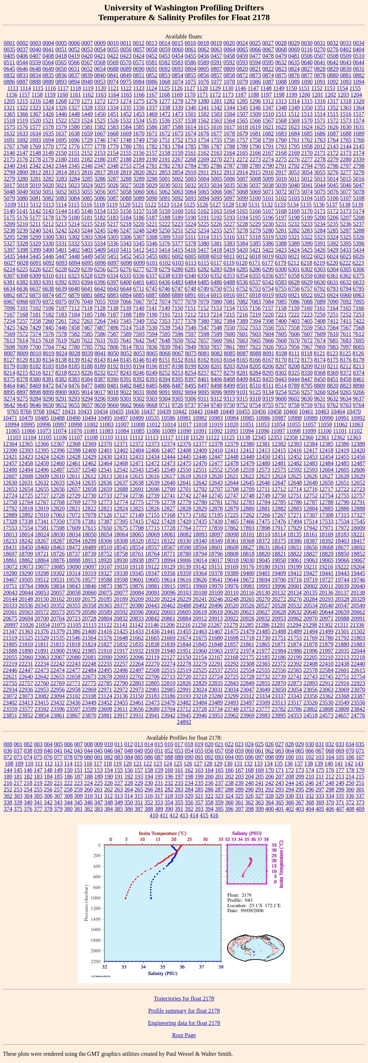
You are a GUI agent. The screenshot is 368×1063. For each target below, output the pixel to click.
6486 (216, 282)
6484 (190, 282)
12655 (41, 489)
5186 (138, 217)
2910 (190, 172)
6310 (48, 276)
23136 (121, 696)
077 (58, 757)
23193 (184, 696)
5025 (100, 185)
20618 (200, 612)
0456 (203, 56)
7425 (9, 327)
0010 (113, 43)
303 (18, 796)
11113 (151, 437)
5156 (126, 211)
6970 (35, 302)
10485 (41, 418)
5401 (61, 250)
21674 (184, 638)
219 (38, 783)
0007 (87, 43)
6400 (126, 282)
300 (350, 789)
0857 (216, 75)
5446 (48, 256)
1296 (255, 101)
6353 (229, 276)
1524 (87, 120)
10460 (290, 411)
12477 (215, 463)
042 (68, 751)
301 (360, 789)
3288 (126, 179)
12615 (136, 476)
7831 (138, 347)
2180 (61, 159)
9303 (151, 399)
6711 (138, 289)
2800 (22, 172)
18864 (41, 560)
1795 (294, 146)
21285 (246, 625)
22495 (105, 670)
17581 (41, 528)
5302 (74, 237)
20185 (105, 599)
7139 (125, 308)
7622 (87, 340)
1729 (87, 140)
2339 (358, 159)
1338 (164, 108)
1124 (151, 88)
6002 (177, 256)
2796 (333, 166)
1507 (242, 114)
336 (350, 796)
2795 (320, 166)
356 (189, 802)
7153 (216, 308)
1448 (74, 114)
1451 (113, 114)
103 (320, 757)
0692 (164, 69)
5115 (73, 205)
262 (108, 789)
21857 (231, 644)
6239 (87, 269)
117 (98, 764)
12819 (41, 508)
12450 (263, 457)
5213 (61, 224)
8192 (113, 366)
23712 (184, 709)
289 (239, 789)
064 (289, 751)
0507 (320, 56)
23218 (200, 696)
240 (249, 783)
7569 (9, 334)
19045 (263, 560)
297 (320, 789)
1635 (48, 133)
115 (78, 764)
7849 (190, 347)
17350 (57, 521)
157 (138, 770)
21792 (342, 638)
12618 (184, 476)
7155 (242, 308)
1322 (22, 108)
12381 (263, 444)
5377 (177, 243)
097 (259, 757)
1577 (35, 127)
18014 (26, 534)
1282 (229, 101)
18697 (10, 554)
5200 (320, 217)
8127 (9, 360)
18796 (215, 554)
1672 (164, 133)
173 (299, 770)
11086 (153, 431)
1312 (268, 101)
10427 (53, 411)
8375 (9, 379)
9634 (345, 399)
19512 (41, 580)
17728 (168, 528)
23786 (295, 709)
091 (199, 757)
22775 (89, 683)
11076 (75, 431)
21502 (358, 631)
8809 (320, 386)
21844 (184, 644)
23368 (342, 696)
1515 (333, 114)
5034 (216, 185)
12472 (152, 463)
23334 (263, 696)
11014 (169, 424)
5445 (35, 256)
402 (289, 809)
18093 (200, 534)
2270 (216, 159)
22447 (26, 670)
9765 (13, 411)
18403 (342, 541)
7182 (48, 314)
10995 (27, 424)
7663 (242, 340)
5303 (87, 237)
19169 (231, 567)
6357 (281, 276)
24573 (326, 715)
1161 (75, 95)
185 (58, 776)
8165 (242, 360)
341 (38, 802)
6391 (48, 282)
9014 (87, 392)
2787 (229, 166)
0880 (333, 75)
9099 (229, 392)
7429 (35, 327)
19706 (279, 580)
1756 (229, 140)
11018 (200, 424)
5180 (74, 217)
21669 (168, 638)
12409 (200, 450)
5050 (35, 192)
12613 (105, 476)
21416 (105, 631)
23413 (26, 702)
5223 (177, 224)
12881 (263, 508)
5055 (87, 192)
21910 (105, 651)
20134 (294, 593)
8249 (151, 373)
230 (148, 783)
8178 (358, 360)
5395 (345, 243)
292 (269, 789)
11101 (340, 431)
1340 (190, 108)
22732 (263, 677)
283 (179, 789)
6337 (151, 276)
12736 (136, 496)
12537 (73, 470)
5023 (74, 185)
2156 (138, 153)
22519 (184, 670)
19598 (121, 580)
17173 (184, 515)
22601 (342, 670)
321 (199, 796)
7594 (151, 334)
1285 (242, 101)
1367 (35, 114)
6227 (48, 269)
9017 (100, 392)
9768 (39, 411)
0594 (255, 62)
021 (219, 744)
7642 (138, 340)
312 (108, 796)
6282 (203, 269)
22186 (279, 657)
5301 (61, 237)
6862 (9, 295)
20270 (263, 599)
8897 (22, 392)
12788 (326, 502)
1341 (203, 108)
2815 (74, 172)
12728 (57, 496)
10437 (148, 411)
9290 (48, 399)
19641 (215, 580)
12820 (57, 508)
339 (18, 802)
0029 (294, 43)
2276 (294, 159)
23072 (10, 696)
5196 (268, 217)
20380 (136, 605)
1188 (253, 95)
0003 (35, 43)
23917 (121, 715)
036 (8, 751)
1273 (113, 101)
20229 (184, 599)
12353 (274, 437)
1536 (164, 120)
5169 (294, 211)
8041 (100, 353)
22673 (89, 677)
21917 (121, 651)
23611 (121, 709)
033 (340, 744)
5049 (22, 192)
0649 (48, 69)
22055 (10, 657)
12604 (326, 470)
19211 (310, 567)
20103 (184, 593)
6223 (358, 263)
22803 (136, 683)
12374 (168, 444)
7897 (242, 347)
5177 (35, 217)
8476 (74, 386)
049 (138, 751)
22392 (295, 664)
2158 (164, 153)
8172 (294, 360)
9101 (242, 392)
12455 (342, 457)
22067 (57, 657)
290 (249, 789)
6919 (268, 295)
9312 (216, 399)
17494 (295, 521)
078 (68, 757)
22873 (295, 683)
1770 (48, 146)
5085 (87, 198)
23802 (310, 709)
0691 (151, 69)
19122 (152, 567)
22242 (57, 664)
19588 (105, 580)
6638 (48, 289)
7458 (74, 327)
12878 (215, 508)
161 (179, 770)
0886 (9, 82)
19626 (200, 580)
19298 (41, 573)
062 (269, 751)
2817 (100, 172)
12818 (26, 508)
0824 (294, 69)
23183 (152, 696)
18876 (57, 560)
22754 (358, 677)
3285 (87, 179)
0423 (126, 56)
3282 (48, 179)
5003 (190, 179)
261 (98, 789)
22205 (310, 657)
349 (118, 802)
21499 (326, 631)
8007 (9, 353)
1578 (48, 127)
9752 (242, 405)
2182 (87, 159)
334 (330, 796)
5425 (307, 250)
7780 (74, 347)
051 (159, 751)
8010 (35, 353)
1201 (317, 95)
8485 (151, 386)
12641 (184, 483)
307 (58, 796)
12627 (326, 476)
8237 (113, 373)
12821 (73, 508)
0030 (307, 43)
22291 (215, 664)
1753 (190, 140)
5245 (100, 230)
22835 (215, 683)
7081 (229, 302)
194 (148, 776)
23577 (26, 709)
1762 (307, 140)
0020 (229, 43)
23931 (136, 715)
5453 (138, 256)
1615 (203, 127)
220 (48, 783)
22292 (231, 664)
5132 (267, 205)
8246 (138, 373)
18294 (73, 541)
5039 (281, 185)
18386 (295, 541)
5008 (255, 179)
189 (98, 776)
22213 (342, 657)
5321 (294, 237)
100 (289, 757)
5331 (61, 243)
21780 (326, 638)
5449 (87, 256)
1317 (333, 101)
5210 (22, 224)
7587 (113, 334)
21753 (295, 638)
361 (239, 802)
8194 (138, 366)
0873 (255, 75)
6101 (152, 263)
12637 (121, 483)
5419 (229, 250)
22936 (26, 690)
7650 (177, 340)
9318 (255, 399)
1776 (74, 146)
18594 (200, 547)
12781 (215, 502)
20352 (57, 605)
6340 (190, 276)
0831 (358, 69)
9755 (268, 405)
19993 (263, 586)
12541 (105, 470)
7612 (358, 334)
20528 (279, 605)
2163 (216, 153)
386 (128, 809)
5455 (151, 256)
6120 (242, 263)
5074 (307, 192)
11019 (216, 424)
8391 (126, 379)
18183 (342, 534)
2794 (307, 166)
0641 (320, 62)
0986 (151, 82)
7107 (61, 308)
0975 (126, 82)
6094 (74, 263)
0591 (216, 62)
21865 (263, 644)
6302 (307, 269)
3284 (74, 179)
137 (298, 764)
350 (128, 802)
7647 (151, 340)
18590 (184, 547)
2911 (203, 172)
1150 (291, 88)
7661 (229, 340)
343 (58, 802)
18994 (168, 560)
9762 (333, 405)
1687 (333, 133)
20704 (57, 618)
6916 (229, 295)
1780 (126, 146)
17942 (310, 528)
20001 (295, 586)
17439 (215, 521)
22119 (152, 657)
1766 (358, 140)
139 (318, 764)
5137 (331, 205)
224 (88, 783)
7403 (294, 321)
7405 (307, 321)
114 (68, 764)
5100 (255, 198)
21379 (57, 631)
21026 (26, 625)
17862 (231, 528)
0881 (345, 75)
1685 (307, 133)
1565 (242, 120)
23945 (184, 715)
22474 (57, 670)
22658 (73, 677)
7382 (216, 321)
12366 (41, 444)
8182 (35, 366)
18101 (247, 534)
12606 (358, 470)
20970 (310, 618)
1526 (113, 120)
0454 (177, 56)
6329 (100, 276)
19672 (247, 580)
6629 (307, 282)
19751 (10, 586)
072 (8, 757)
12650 (326, 483)
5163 (216, 211)
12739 (152, 496)
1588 (177, 127)
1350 (307, 108)
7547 (203, 327)
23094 (57, 696)
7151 (190, 308)
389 (159, 809)
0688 (113, 69)
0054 (100, 49)
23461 (136, 702)
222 (68, 783)
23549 (342, 702)
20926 (247, 618)
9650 (48, 405)
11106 (60, 437)
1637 (61, 133)
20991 (358, 618)
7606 (294, 334)
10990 (326, 418)
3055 (320, 172)
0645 (9, 69)
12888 (358, 508)
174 (309, 770)
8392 (138, 379)
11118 (182, 437)
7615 (35, 340)
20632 (295, 612)
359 (219, 802)
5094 (203, 198)
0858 (229, 75)
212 (330, 776)
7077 (177, 302)
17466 (247, 521)
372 (350, 802)
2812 (35, 172)
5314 (203, 237)
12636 (105, 483)
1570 (307, 120)
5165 (242, 211)
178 (350, 770)
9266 (358, 392)
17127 (121, 515)
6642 (100, 289)
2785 (203, 166)
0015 (177, 43)
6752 (242, 289)
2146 (9, 153)
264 (128, 789)
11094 (247, 431)
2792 (294, 166)
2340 (9, 166)
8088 (255, 353)
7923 (255, 347)
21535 (57, 638)
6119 (228, 263)
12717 (326, 489)
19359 (184, 573)
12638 (136, 483)
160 (169, 770)
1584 (126, 127)
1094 (358, 82)
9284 (35, 399)
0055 (113, 49)
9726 (177, 405)
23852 (26, 715)
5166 (255, 211)
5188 (164, 217)
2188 (126, 159)
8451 (333, 379)
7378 (190, 321)
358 (209, 802)
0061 (190, 49)
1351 (320, 108)
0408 (48, 56)
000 (8, 744)
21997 (326, 651)
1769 (35, 146)
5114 (60, 205)
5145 (74, 211)
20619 (215, 612)
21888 (10, 651)
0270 (320, 49)
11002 (91, 424)
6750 (216, 289)
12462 (89, 463)
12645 (247, 483)
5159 (164, 211)
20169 (73, 599)
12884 (310, 508)
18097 (216, 534)
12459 (41, 463)
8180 (22, 366)
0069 (294, 49)
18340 (200, 541)
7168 (22, 314)
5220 (138, 224)
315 (138, 796)
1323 (35, 108)
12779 (184, 502)
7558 (294, 327)
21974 (247, 651)
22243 (73, 664)
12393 (26, 450)
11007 (122, 424)
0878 (320, 75)
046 (108, 751)
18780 (184, 554)
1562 (203, 120)
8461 (358, 379)
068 (330, 751)
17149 (136, 515)
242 (269, 783)
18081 (168, 534)
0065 (242, 49)
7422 (358, 321)
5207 (345, 217)
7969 (320, 347)
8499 (229, 386)
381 (78, 809)
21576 (105, 638)
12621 (231, 476)
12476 (200, 463)
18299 (89, 541)
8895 (9, 392)
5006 (229, 179)
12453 (310, 457)
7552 (242, 327)
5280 (268, 230)
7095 (358, 302)
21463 (200, 631)
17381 (89, 521)
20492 (200, 605)
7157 (267, 308)
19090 (73, 567)
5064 (190, 192)
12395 (41, 450)
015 (159, 744)
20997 (11, 625)
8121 (319, 353)
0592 (229, 62)
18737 (73, 554)
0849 (126, 75)
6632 (345, 282)
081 (98, 757)
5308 (151, 237)
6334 (113, 276)
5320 (281, 237)
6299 (268, 269)
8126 (358, 353)
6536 (242, 282)
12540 (89, 470)
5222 (164, 224)
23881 (105, 715)
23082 (41, 696)
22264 (136, 664)
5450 (100, 256)
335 (340, 796)
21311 (341, 625)
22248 (89, 664)
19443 (342, 573)
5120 (124, 205)
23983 (263, 715)
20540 (326, 605)
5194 (242, 217)
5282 (294, 230)
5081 (35, 198)
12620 (215, 476)
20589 (105, 612)
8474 (61, 386)
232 (169, 783)
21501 (342, 631)
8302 (281, 373)
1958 (307, 146)
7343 (113, 321)
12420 (358, 450)
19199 (295, 567)
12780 (200, 502)
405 (320, 809)
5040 (294, 185)
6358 (294, 276)
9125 (255, 392)
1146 (240, 88)
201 (219, 776)
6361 (333, 276)
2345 (74, 166)
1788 (229, 146)
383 (98, 809)
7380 (203, 321)
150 (68, 770)
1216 (35, 101)
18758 (121, 554)
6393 (74, 282)
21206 (167, 625)
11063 (356, 424)
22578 (310, 670)
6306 (358, 269)
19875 (121, 586)
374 (8, 809)
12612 (89, 476)
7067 (138, 302)
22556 (279, 670)
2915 (255, 172)
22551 (231, 670)
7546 (190, 327)
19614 (168, 580)
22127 (168, 657)
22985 (168, 690)
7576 (48, 334)
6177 (267, 263)
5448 (74, 256)
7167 (9, 314)
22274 (168, 664)
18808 (231, 554)
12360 (306, 437)
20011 (326, 586)
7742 (61, 347)
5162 (203, 211)
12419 (342, 450)
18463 (57, 547)
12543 (136, 470)
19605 (152, 580)
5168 (281, 211)
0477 (255, 56)
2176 (22, 159)
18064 (121, 534)
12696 (152, 489)
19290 (26, 573)
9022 (126, 392)
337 (360, 796)
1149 (278, 88)
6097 (113, 263)
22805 (152, 683)
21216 (183, 625)
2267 (177, 159)
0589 (203, 62)
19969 (200, 586)
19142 (200, 567)
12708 (231, 489)
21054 (42, 625)
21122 (105, 625)
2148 (35, 153)
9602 (294, 399)
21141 (121, 625)
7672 (307, 340)
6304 (333, 269)
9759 (307, 405)
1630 (345, 127)
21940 (168, 651)
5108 (358, 198)
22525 (200, 670)
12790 (342, 502)
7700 (35, 347)
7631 (100, 340)
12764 (26, 502)
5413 (151, 250)
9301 (126, 399)
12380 (247, 444)
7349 (138, 321)
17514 (310, 521)
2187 (113, 159)
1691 (9, 140)
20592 (121, 612)
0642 (333, 62)
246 (309, 783)
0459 (242, 56)
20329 (358, 599)
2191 (164, 159)
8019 (48, 353)
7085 (281, 302)
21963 (215, 651)
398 (249, 809)
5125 (189, 205)
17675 (121, 528)
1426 (48, 114)
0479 (281, 56)
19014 (200, 560)
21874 (295, 644)
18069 (153, 534)
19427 (310, 573)
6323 (74, 276)
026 (269, 744)
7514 (126, 327)
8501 (242, 386)
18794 (200, 554)
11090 (184, 431)
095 (239, 757)
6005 (190, 256)
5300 (48, 237)
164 (209, 770)
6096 (100, 263)
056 (209, 751)
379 (58, 809)
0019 (216, 43)
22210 (326, 657)
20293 (326, 599)
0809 (229, 69)
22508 (152, 670)
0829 (333, 69)
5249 (151, 230)
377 (38, 809)
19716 (295, 580)
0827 (307, 69)
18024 (42, 534)
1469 (151, 114)
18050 (89, 534)
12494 (26, 470)
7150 (177, 308)
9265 (345, 392)
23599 (89, 709)
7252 (345, 314)
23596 (57, 709)
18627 (247, 547)
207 (279, 776)
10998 (75, 424)
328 (269, 796)
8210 (320, 366)
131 (238, 764)
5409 (100, 250)
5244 (87, 230)
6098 (126, 263)
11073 (44, 431)
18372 (263, 541)
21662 (136, 638)
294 (289, 789)
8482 (126, 386)
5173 (345, 211)
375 (18, 809)
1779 (113, 146)
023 (239, 744)
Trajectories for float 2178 (184, 998)
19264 (357, 567)
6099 (139, 263)
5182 (100, 217)
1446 (61, 114)
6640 (74, 289)
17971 (326, 528)
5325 (345, 237)
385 (118, 809)
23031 (215, 690)
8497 (203, 386)
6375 (358, 276)
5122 (150, 205)
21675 (200, 638)
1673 (177, 133)
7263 (87, 321)
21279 (231, 625)
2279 (333, 159)
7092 (345, 302)
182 (28, 776)
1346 (255, 108)
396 (229, 809)
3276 (333, 172)
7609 (320, 334)
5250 (164, 230)
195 (159, 776)
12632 (41, 483)
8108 (281, 353)
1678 (229, 133)
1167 (151, 95)
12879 (231, 508)
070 (350, 751)
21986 (295, 651)
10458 (274, 411)
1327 (74, 108)
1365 (9, 114)
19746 (358, 580)
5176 (22, 217)
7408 (320, 321)
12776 (152, 502)
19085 (58, 567)
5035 (229, 185)
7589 (126, 334)
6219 (319, 263)
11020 (231, 424)
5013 (320, 179)
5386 (268, 243)
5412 (138, 250)
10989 (310, 418)
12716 (310, 489)
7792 (100, 347)
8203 (229, 366)
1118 (75, 88)
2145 (358, 146)
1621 (268, 127)
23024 (200, 690)
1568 (281, 120)
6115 (203, 263)
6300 (281, 269)
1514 (320, 114)
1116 (50, 88)
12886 (342, 508)
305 (38, 796)
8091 (268, 353)
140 (329, 764)
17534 (342, 521)
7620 (74, 340)
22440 (358, 664)
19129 (168, 567)
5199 (307, 217)
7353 (164, 321)
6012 (242, 256)
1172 (215, 95)
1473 (177, 114)
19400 (247, 573)
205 (259, 776)
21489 (295, 631)
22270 (152, 664)
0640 (307, 62)
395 (219, 809)
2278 (320, 159)
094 (229, 757)
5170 (307, 211)
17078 (89, 515)
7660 (216, 340)
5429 (333, 250)
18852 (358, 554)
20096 (168, 593)
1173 (228, 95)
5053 (74, 192)
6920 (281, 295)
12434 (152, 457)
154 (108, 770)
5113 (48, 205)
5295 (9, 237)
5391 (320, 243)
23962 (231, 715)
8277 (216, 373)
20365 (105, 605)
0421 (100, 56)
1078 (229, 82)
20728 (89, 618)
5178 (48, 217)
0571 (138, 62)
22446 (10, 670)
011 (118, 744)
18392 (326, 541)
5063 (177, 192)
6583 (281, 282)
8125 (345, 353)
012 (128, 744)
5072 (281, 192)
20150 (41, 599)
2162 (203, 153)
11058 (325, 424)
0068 (281, 49)
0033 (345, 43)
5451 (113, 256)
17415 (136, 521)
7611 (345, 334)
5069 (255, 192)
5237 (358, 224)
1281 (216, 101)
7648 (164, 340)
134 (268, 764)
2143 (333, 146)
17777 (200, 528)
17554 (26, 528)
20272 (279, 599)
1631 (358, 127)
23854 (41, 715)
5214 (74, 224)
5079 (9, 198)
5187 (151, 217)
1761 (294, 140)
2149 (48, 153)
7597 (190, 334)
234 (189, 783)
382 (88, 809)
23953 (215, 715)
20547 (342, 605)
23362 (326, 696)
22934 (10, 690)
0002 (22, 43)
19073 (26, 567)
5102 (281, 198)
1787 (216, 146)
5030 (164, 185)
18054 (105, 534)
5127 (215, 205)
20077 (121, 593)
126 (188, 764)
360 (229, 802)
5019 (35, 185)
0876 (294, 75)
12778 (168, 502)
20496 (215, 605)
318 (169, 796)
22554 (247, 670)
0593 (242, 62)
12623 (263, 476)
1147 (253, 88)
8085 (229, 353)
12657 (73, 489)
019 (199, 744)
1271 (87, 101)
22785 (105, 683)
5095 (216, 198)
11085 (137, 431)
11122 (213, 437)
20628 (279, 612)
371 (340, 802)
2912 (216, 172)
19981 (247, 586)
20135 (310, 593)
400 (269, 809)
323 (219, 796)
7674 (320, 340)
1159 (49, 95)
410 (154, 815)
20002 (310, 586)
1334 (113, 108)
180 (8, 776)
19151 (215, 567)
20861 (168, 618)
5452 (126, 256)
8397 (190, 379)
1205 (9, 101)
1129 (215, 88)
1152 (316, 88)
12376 (184, 444)
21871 (279, 644)
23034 (231, 690)
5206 (333, 217)
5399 (35, 250)
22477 (73, 670)
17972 (342, 528)
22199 (295, 657)
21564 (89, 638)
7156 (255, 308)
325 (239, 796)
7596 (177, 334)
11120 (197, 437)
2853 (164, 172)
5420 (242, 250)
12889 (10, 515)
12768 (57, 502)
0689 (126, 69)
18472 (73, 547)
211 (320, 776)
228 (128, 783)
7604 (268, 334)
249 (340, 783)
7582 (74, 334)
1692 (22, 140)
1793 (281, 146)
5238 (9, 230)
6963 (358, 295)
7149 (164, 308)
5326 (358, 237)
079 (78, 757)
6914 (203, 295)
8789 (294, 386)
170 (269, 770)
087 (159, 757)
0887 (22, 82)
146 (28, 770)
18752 (105, 554)
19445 (358, 573)
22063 (41, 657)
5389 (294, 243)
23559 (10, 709)
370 (330, 802)
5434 (358, 250)
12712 (279, 489)
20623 (247, 612)
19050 (279, 560)
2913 (229, 172)
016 (169, 744)
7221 (281, 314)
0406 (22, 56)
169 (259, 770)
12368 (73, 444)
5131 (254, 205)
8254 (190, 373)
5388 (281, 243)
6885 (138, 295)
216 (8, 783)
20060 (89, 593)
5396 (358, 243)
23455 (121, 702)
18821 (279, 554)
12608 (26, 476)
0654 (100, 69)
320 (189, 796)
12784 (263, 502)
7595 (164, 334)
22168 (231, 657)
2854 (177, 172)
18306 (105, 541)
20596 (136, 612)
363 (259, 802)
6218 (306, 263)
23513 (279, 702)
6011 (229, 256)
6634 (9, 289)
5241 (48, 230)
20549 (358, 605)
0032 (333, 43)
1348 (281, 108)
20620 (231, 612)
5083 (61, 198)
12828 (184, 508)
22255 (105, 664)
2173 (345, 153)
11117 (167, 437)
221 (58, 783)
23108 (89, 696)
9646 (35, 405)
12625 (295, 476)
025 (259, 744)
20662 (358, 612)
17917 (279, 528)
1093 (345, 82)
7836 (151, 347)
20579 (73, 612)
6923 (320, 295)
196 (169, 776)
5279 (255, 230)
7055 (100, 302)
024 (249, 744)
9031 (138, 392)
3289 (138, 179)
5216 (100, 224)
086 (148, 757)
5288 (358, 230)
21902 (73, 651)
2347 (100, 166)
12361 (322, 437)
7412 (333, 321)
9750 (229, 405)
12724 (10, 496)
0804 (190, 69)
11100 (325, 431)
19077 (42, 567)
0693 (177, 69)
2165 (242, 153)
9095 (203, 392)
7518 (138, 327)
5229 (255, 224)
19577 (89, 580)
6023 (320, 256)
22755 (10, 683)
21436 (152, 631)
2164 (229, 153)
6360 (320, 276)
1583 (113, 127)
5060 (138, 192)
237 (219, 783)
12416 (295, 450)
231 (159, 783)
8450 (320, 379)
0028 (281, 43)
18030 (58, 534)
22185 (263, 657)
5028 (138, 185)
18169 (326, 534)
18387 (310, 541)
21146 (152, 625)
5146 (87, 211)
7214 (216, 314)
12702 (200, 489)
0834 (35, 75)
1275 (138, 101)
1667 (100, 133)
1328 (87, 108)
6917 (242, 295)
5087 (113, 198)
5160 (177, 211)
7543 (177, 327)
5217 (113, 224)
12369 (89, 444)
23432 (57, 702)
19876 (136, 586)
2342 (35, 166)
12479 (247, 463)
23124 (105, 696)
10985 (247, 418)
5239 (22, 230)
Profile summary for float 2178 (184, 1011)
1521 (48, 120)
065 (299, 751)
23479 (168, 702)
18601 (215, 547)
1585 (138, 127)
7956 (294, 347)
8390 (113, 379)
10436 (132, 411)
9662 (126, 405)
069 (340, 751)
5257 (229, 230)
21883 (358, 644)
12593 (310, 470)
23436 (73, 702)
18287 (57, 541)
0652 (87, 69)
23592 (41, 709)
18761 (136, 554)
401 (279, 809)
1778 (100, 146)
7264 (100, 321)
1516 (345, 114)
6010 (216, 256)
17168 (168, 515)
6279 (164, 269)
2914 (242, 172)
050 (148, 751)
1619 (255, 127)
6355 (255, 276)
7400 (281, 321)
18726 (57, 554)
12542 (121, 470)
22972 (121, 690)
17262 (247, 515)
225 (98, 783)
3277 (345, 172)
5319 (268, 237)
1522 (61, 120)
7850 (203, 347)
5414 (164, 250)
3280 (22, 179)
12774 (121, 502)
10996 (43, 424)
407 (340, 809)
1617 (229, 127)
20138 (357, 593)
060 (249, 751)
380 (68, 809)
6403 (151, 282)
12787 (310, 502)
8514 (281, 386)
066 (309, 751)
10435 (116, 411)
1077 (216, 82)
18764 (152, 554)
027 (279, 744)
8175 (333, 360)
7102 (35, 308)
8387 (100, 379)
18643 (279, 547)
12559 (247, 470)
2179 (48, 159)
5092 (177, 198)
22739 (279, 677)
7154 (229, 308)
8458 (345, 379)
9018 (113, 392)
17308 (326, 515)
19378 (215, 573)
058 (229, 751)
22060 (26, 657)
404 (309, 809)
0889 (48, 82)
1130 (227, 88)
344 (68, 802)
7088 (307, 302)
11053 (263, 424)
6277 (138, 269)
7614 (22, 340)
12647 (279, 483)
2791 (281, 166)
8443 (281, 379)
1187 (240, 95)
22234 (41, 664)
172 (289, 770)
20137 (342, 593)
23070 (358, 690)
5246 (113, 230)
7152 (203, 308)
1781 (138, 146)
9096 (216, 392)
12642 (200, 483)
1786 (203, 146)
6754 (268, 289)
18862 (26, 560)
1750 (151, 140)
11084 (122, 431)
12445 (184, 457)
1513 (307, 114)
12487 (358, 463)
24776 (358, 715)
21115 (90, 625)
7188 (126, 314)
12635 (89, 483)
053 (179, 751)
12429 (89, 457)
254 (28, 789)
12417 (310, 450)
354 (169, 802)
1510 (268, 114)
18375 (279, 541)
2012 (320, 146)
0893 (61, 82)
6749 (203, 289)
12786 (295, 502)
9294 (87, 399)
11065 (13, 431)
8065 (152, 353)
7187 (113, 314)
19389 (231, 573)
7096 (9, 308)
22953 (41, 690)
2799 (9, 172)
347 (98, 802)
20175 (89, 599)
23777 (263, 709)
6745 (151, 289)
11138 (243, 437)
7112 (74, 308)
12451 (279, 457)
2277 (307, 159)
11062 (341, 424)
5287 (345, 230)
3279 (9, 179)
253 (18, 789)
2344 (61, 166)
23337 (279, 696)
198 (189, 776)
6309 (35, 276)
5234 (320, 224)
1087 (268, 82)
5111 (23, 205)
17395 (121, 521)
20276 (295, 599)
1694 (48, 140)
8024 (61, 353)
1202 (330, 95)
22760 (41, 683)
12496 (41, 470)
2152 (87, 153)
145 (18, 770)
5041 (307, 185)
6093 (61, 263)
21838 (152, 644)
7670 (294, 340)
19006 (184, 560)
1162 (87, 95)
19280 (10, 573)
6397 (113, 282)
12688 (121, 489)
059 (239, 751)
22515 (168, 670)
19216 (326, 567)
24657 (342, 715)
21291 (278, 625)
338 (8, 802)
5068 (242, 192)
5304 (100, 237)
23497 (247, 702)
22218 (358, 657)
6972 (48, 302)
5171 (320, 211)
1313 (281, 101)
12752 (310, 496)
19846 (89, 586)
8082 (216, 353)
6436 (164, 282)
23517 (295, 702)
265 (138, 789)
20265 (247, 599)
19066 (342, 560)
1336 (138, 108)
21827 (105, 644)
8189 (100, 366)
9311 (203, 399)
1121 (113, 88)
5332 (74, 243)
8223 (74, 373)
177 (340, 770)
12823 (105, 508)
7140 (138, 308)
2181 (74, 159)
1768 (22, 146)
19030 (247, 560)
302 (8, 796)
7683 (345, 340)
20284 (310, 599)
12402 (121, 450)
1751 (164, 140)
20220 (152, 599)
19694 (263, 580)
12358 (290, 437)
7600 (229, 334)
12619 (200, 476)
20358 (89, 605)
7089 (320, 302)
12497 (57, 470)
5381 (216, 243)
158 (148, 770)
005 (58, 744)
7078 (190, 302)
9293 (74, 399)
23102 (73, 696)
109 (19, 764)
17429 (184, 521)
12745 (215, 496)
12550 (184, 470)
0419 (74, 56)
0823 (281, 69)
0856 (203, 75)
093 (219, 757)
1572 (333, 120)
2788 (242, 166)
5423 (281, 250)
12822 (89, 508)
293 (279, 789)
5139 (357, 205)
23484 (200, 702)
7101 (22, 308)
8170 (281, 360)
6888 (164, 295)
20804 (105, 618)
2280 (345, 159)
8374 (358, 373)
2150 (61, 153)
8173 (307, 360)
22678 (105, 677)
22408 (310, 664)
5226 (216, 224)
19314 (73, 573)
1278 (177, 101)
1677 (216, 133)
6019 (268, 256)
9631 (320, 399)
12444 (168, 457)
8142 (87, 360)
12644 (231, 483)
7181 (35, 314)
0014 (164, 43)
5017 (9, 185)
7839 (164, 347)
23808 (326, 709)
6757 (307, 289)
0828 (320, 69)
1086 (255, 82)
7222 (294, 314)
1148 (265, 88)
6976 (74, 302)
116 (88, 764)
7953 (281, 347)
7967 (307, 347)
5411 (125, 250)
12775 (136, 502)
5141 (22, 211)
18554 (136, 547)
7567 (345, 327)
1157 (24, 95)
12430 (105, 457)
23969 (247, 715)
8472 (48, 386)
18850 (342, 554)
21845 (200, 644)
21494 (310, 631)
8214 (9, 373)
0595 (268, 62)
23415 (41, 702)
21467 (215, 631)
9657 (87, 405)
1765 (345, 140)
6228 (61, 269)
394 (209, 809)
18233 (10, 541)
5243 (74, 230)
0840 (100, 75)
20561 (10, 612)
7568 (358, 327)
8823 (345, 386)
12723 (358, 489)
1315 (307, 101)
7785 (87, 347)
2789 (255, 166)
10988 (295, 418)
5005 (216, 179)
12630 (10, 483)
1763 (320, 140)
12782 (231, 502)
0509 (345, 56)
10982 (200, 418)
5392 (333, 243)
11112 (136, 437)
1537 (177, 120)
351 (138, 802)
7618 (48, 340)
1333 (100, 108)
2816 (87, 172)
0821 (255, 69)
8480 (100, 386)
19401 (263, 573)
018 (189, 744)
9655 (74, 405)
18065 (137, 534)
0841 (113, 75)
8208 (294, 366)
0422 (113, 56)
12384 (310, 444)
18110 (263, 534)
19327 (105, 573)
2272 (242, 159)
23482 (184, 702)
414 (194, 815)
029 (299, 744)
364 (269, 802)
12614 (121, 476)
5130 (241, 205)
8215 (22, 373)
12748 (247, 496)
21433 (136, 631)
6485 (203, 282)
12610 (57, 476)
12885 (326, 508)
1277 (164, 101)
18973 (152, 560)
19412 (295, 573)
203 (239, 776)
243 (279, 783)
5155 (113, 211)
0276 (333, 49)
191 (118, 776)
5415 (177, 250)
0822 (268, 69)
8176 (345, 360)
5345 (138, 243)
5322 (307, 237)
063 (279, 751)
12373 (152, 444)
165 (219, 770)
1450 (100, 114)
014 (148, 744)
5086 (100, 198)
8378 (22, 379)
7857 (216, 347)
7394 (255, 321)
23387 (358, 696)
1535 (151, 120)
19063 (310, 560)
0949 (87, 82)
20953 (279, 618)
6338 (164, 276)
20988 (342, 618)
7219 (255, 314)
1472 (164, 114)
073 (18, 757)
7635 (113, 340)
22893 (310, 683)
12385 (326, 444)
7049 (87, 302)
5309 (164, 237)
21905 (89, 651)
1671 (151, 133)
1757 (242, 140)
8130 (35, 360)
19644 (231, 580)
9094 (190, 392)
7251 (333, 314)
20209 (136, 599)
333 (320, 796)
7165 (345, 308)
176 (330, 770)
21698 (231, 638)
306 (48, 796)
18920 (105, 560)
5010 (281, 179)
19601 (136, 580)
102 (309, 757)
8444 (294, 379)
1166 (138, 95)
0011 (125, 43)
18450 (26, 547)
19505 (26, 580)
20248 (231, 599)
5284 (320, 230)
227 (118, 783)
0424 (138, 56)
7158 (280, 308)
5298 (22, 237)
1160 (62, 95)
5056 (100, 192)
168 (249, 770)
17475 (263, 521)
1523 (74, 120)
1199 (291, 95)
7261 (61, 321)
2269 (203, 159)
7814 (126, 347)
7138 (112, 308)
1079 (242, 82)
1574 (358, 120)
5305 (113, 237)
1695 (61, 140)
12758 (10, 502)
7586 (100, 334)
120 (127, 764)
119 (117, 764)
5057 (113, 192)
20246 (215, 599)
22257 (121, 664)
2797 (345, 166)
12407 (168, 450)
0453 (164, 56)
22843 (231, 683)
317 (159, 796)
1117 (63, 88)
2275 (281, 159)
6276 (126, 269)
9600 (281, 399)
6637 (35, 289)
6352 (216, 276)
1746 (100, 140)
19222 (342, 567)
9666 (138, 405)
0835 (48, 75)
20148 (26, 599)
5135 (306, 205)
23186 (168, 696)
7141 (151, 308)
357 (199, 802)
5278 (242, 230)
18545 (121, 547)
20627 (263, 612)
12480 (263, 463)
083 (118, 757)
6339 (177, 276)
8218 (61, 373)
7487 (100, 327)
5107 (345, 198)
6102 (165, 263)
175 (320, 770)
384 (108, 809)
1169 (177, 95)
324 (229, 796)
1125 (164, 88)
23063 (326, 690)
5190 (190, 217)
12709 (247, 489)
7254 (9, 321)
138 (308, 764)
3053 (294, 172)
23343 (295, 696)
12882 (279, 508)
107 (360, 757)
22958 (73, 690)
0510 (358, 56)
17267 (279, 515)
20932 (263, 618)
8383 (74, 379)
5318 (255, 237)
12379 (231, 444)
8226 (87, 373)
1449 (87, 114)
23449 (89, 702)
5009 (268, 179)
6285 (242, 269)
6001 (164, 256)
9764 (358, 405)
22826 (184, 683)
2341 (22, 166)
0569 (113, 62)
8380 (35, 379)
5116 (86, 205)
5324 (333, 237)
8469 (35, 386)
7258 (35, 321)
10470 (353, 411)
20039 (342, 586)
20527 (263, 605)
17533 (326, 521)
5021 (61, 185)
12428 (73, 457)
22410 (326, 664)
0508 (333, 56)
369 (320, 802)
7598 (203, 334)
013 (138, 744)
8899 (48, 392)
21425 (121, 631)
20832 (121, 618)
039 (38, 751)
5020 (48, 185)
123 (157, 764)
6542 (268, 282)
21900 (57, 651)
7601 (242, 334)
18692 (358, 547)
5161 (190, 211)
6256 (100, 269)
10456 (259, 411)
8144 (113, 360)
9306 (190, 399)
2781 (151, 166)
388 (148, 809)
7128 (99, 308)
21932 (136, 651)
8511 (267, 386)
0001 (9, 43)
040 (48, 751)
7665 (255, 340)
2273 (255, 159)
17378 (73, 521)
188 (88, 776)
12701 (184, 489)
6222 (345, 263)
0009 (100, 43)
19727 (326, 580)
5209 (9, 224)
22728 (247, 677)
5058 (126, 192)
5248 (138, 230)
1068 (164, 82)
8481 (113, 386)
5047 (358, 185)
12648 (295, 483)
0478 (268, 56)
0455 (190, 56)
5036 (242, 185)
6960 (345, 295)
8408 (229, 379)
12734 (121, 496)
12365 (26, 444)
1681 (255, 133)
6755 (281, 289)
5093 (190, 198)
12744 (200, 496)
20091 (153, 593)
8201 (216, 366)
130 (228, 764)
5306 (126, 237)
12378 (215, 444)
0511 (9, 62)
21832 (121, 644)
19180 (263, 567)
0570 (126, 62)
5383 (229, 243)
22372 (279, 664)
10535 (152, 418)
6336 (138, 276)
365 (279, 802)
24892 (184, 722)
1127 (189, 88)
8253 (177, 373)
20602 (152, 612)
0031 (320, 43)
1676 (203, 133)
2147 (22, 153)
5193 (229, 217)
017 (179, 744)
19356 (168, 573)
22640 (26, 677)
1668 (113, 133)
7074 (164, 302)
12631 (26, 483)
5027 (126, 185)
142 (349, 764)
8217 (48, 373)
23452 (105, 702)
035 (360, 744)
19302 (57, 573)
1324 (48, 108)
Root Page (184, 1035)
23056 (310, 690)
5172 (333, 211)
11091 (200, 431)
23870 (89, 715)
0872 (242, 75)
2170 (307, 153)
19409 (279, 573)
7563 (320, 327)
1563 (216, 120)
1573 (345, 120)
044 (88, 751)
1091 (320, 82)
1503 (216, 114)
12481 (279, 463)
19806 (41, 586)
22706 (152, 677)
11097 (278, 431)
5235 (333, 224)
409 (360, 809)
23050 (279, 690)
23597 (73, 709)
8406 (216, 379)
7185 (87, 314)
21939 (152, 651)
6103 (178, 263)
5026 (113, 185)
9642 (9, 405)
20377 (121, 605)
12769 (73, 502)
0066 (255, 49)
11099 (309, 431)
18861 (10, 560)
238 (229, 783)
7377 (177, 321)
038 (28, 751)
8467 (22, 386)
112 (48, 764)
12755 (342, 496)
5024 (87, 185)
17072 (73, 515)
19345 (136, 573)
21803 (358, 638)
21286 (262, 625)
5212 (48, 224)
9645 (22, 405)
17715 (152, 528)
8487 (177, 386)
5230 (268, 224)
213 (340, 776)
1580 (74, 127)
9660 (113, 405)
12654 (26, 489)
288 (229, 789)
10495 (105, 418)
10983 (215, 418)
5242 (61, 230)
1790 (255, 146)
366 (289, 802)
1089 (294, 82)
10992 (358, 418)
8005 (358, 347)
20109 (216, 593)
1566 (255, 120)
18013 (10, 534)
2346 (87, 166)
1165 (126, 95)
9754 (255, 405)
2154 (113, 153)
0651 (74, 69)
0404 (358, 49)
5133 (280, 205)
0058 (151, 49)
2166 (255, 153)
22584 (326, 670)
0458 (229, 56)
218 (28, 783)
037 (18, 751)
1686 (320, 133)
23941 (152, 715)
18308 (121, 541)
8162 (203, 360)
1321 (9, 108)
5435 (9, 256)
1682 (268, 133)
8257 (203, 373)
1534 (138, 120)
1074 (177, 82)
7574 (35, 334)
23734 (215, 709)
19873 (105, 586)
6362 (345, 276)
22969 (89, 690)
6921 (294, 295)
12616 (152, 476)
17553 (10, 528)
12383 (295, 444)
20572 (41, 612)
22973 (136, 690)
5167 (268, 211)
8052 (126, 353)
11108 (91, 437)
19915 (168, 586)
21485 (263, 631)
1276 (151, 101)
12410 (215, 450)
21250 (199, 625)
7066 (126, 302)
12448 (231, 457)
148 (48, 770)
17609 (73, 528)
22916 (342, 683)
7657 (203, 340)
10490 (73, 418)
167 (239, 770)
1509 (255, 114)
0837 (74, 75)
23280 (215, 696)
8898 (35, 392)
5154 (100, 211)
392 (189, 809)
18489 (89, 547)
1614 (190, 127)
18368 (247, 541)
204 (249, 776)
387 (138, 809)
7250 (320, 314)
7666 (268, 340)
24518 (310, 715)
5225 (203, 224)
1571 (320, 120)
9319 (268, 399)
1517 (358, 114)
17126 (105, 515)
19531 (57, 580)
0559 (35, 62)
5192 (216, 217)
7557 (281, 327)
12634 (73, 483)
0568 (100, 62)
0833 (22, 75)
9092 (177, 392)
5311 (190, 237)
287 (219, 789)
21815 (57, 644)
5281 (281, 230)
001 (18, 744)
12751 (295, 496)
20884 (184, 618)
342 (48, 802)
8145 (126, 360)
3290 (151, 179)
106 (350, 757)
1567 (268, 120)
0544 (22, 62)
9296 (100, 399)
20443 (152, 605)
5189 (177, 217)
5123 (163, 205)
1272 (100, 101)
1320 (358, 101)
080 (88, 757)
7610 (333, 334)
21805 (10, 644)
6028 (22, 263)
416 (214, 815)
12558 (231, 470)
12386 (342, 444)
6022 (307, 256)
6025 (345, 256)
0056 (126, 49)
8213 (358, 366)
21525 (26, 638)
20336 (26, 605)
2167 (268, 153)
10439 (164, 411)
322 (209, 796)
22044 (358, 651)
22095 (121, 657)
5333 (87, 243)
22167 (215, 657)
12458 (26, 463)
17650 (105, 528)
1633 (22, 133)
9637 (358, 399)
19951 (184, 586)
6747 (177, 289)
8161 (190, 360)
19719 (310, 580)
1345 (242, 108)
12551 (200, 470)
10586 (168, 418)
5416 (190, 250)
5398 (22, 250)
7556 (268, 327)
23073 (26, 696)
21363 (26, 631)
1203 (343, 95)
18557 (152, 547)
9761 (320, 405)
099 (279, 757)
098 (269, 757)
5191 (203, 217)
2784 (190, 166)
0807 (216, 69)
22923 (358, 683)
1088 (281, 82)
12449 (247, 457)
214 (350, 776)
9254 (281, 392)
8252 (164, 373)
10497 (121, 418)
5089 (138, 198)
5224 (190, 224)
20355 (73, 605)
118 (108, 764)
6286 (255, 269)
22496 (121, 670)
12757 (358, 496)
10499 (136, 418)
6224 (9, 269)
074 (28, 757)
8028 (74, 353)
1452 (126, 114)
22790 (121, 683)
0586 (190, 62)
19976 (231, 586)
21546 (73, 638)
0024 (242, 43)
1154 (342, 88)
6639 (61, 289)
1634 (35, 133)
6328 (87, 276)
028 (289, 744)
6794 (345, 289)
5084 (74, 198)
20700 (41, 618)
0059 (164, 49)
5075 (320, 192)
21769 (310, 638)
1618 (242, 127)
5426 (320, 250)
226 (108, 783)
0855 (190, 75)
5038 (268, 185)
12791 (358, 502)
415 (204, 815)
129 (218, 764)
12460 (57, 463)
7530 (151, 327)
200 (209, 776)
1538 (190, 120)
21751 (279, 638)
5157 (138, 211)
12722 (342, 489)
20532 (295, 605)
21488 (279, 631)
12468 (121, 463)
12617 (168, 476)
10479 (26, 418)
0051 (61, 49)
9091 (164, 392)
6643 (113, 289)
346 (88, 802)
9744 (203, 405)
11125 (228, 437)
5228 (242, 224)
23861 (57, 715)
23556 (358, 702)
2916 (268, 172)
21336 (357, 625)
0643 (345, 62)
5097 (229, 198)
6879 (74, 295)
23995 (279, 715)
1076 (203, 82)
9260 (320, 392)
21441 (168, 631)
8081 (204, 353)
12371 (121, 444)
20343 (41, 605)
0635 (294, 62)
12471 (136, 463)
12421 (10, 457)
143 (359, 764)
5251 (177, 230)
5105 (320, 198)
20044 (26, 593)
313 (118, 796)
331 (299, 796)
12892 (26, 515)
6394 (87, 282)
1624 (307, 127)
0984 (138, 82)
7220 (268, 314)
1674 (190, 133)
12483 (310, 463)
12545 (152, 470)
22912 (326, 683)
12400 (89, 450)
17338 (26, 521)
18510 (105, 547)
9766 (26, 411)
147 (38, 770)
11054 (278, 424)
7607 (307, 334)
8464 (9, 386)
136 (288, 764)
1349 (294, 108)
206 (269, 776)
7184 (74, 314)
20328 (342, 599)
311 (98, 796)
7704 (48, 347)
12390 (10, 450)
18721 (41, 554)
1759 (268, 140)
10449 (227, 411)
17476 (279, 521)
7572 (22, 334)
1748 (126, 140)
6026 (358, 256)
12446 (200, 457)
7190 (151, 314)
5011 (293, 179)
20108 (200, 593)
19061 (295, 560)
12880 (247, 508)
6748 (190, 289)
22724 (215, 677)
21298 (310, 625)
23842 (358, 709)
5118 (99, 205)
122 (147, 764)
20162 (57, 599)
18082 (184, 534)
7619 (61, 340)
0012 (138, 43)
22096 (136, 657)
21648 (121, 638)
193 (138, 776)
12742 (184, 496)
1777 (87, 146)
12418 (326, 450)
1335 (126, 108)
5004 (203, 179)
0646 (22, 69)
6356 (268, 276)
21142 (136, 625)
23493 (231, 702)
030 (309, 744)
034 (350, 744)
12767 (41, 502)
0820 (242, 69)
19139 (184, 567)
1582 (100, 127)
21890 (26, 651)
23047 (247, 690)
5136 (319, 205)
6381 (9, 282)
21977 (263, 651)
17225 (231, 515)
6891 (190, 295)
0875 (281, 75)
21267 (215, 625)
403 (299, 809)
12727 (41, 496)
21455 (184, 631)
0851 (138, 75)
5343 (126, 243)
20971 (326, 618)
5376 (164, 243)
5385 (255, 243)
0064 (229, 49)
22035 (342, 651)
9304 (164, 399)
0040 (35, 49)
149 (58, 770)
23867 (73, 715)
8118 (306, 353)
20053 (42, 593)
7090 (333, 302)
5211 (35, 224)
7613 (9, 340)
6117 (216, 263)
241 (259, 783)
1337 (151, 108)
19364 (200, 573)
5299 (35, 237)
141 (339, 764)
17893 (247, 528)
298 (330, 789)
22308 (247, 664)
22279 (200, 664)
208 (289, 776)
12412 (247, 450)
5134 (293, 205)
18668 (326, 547)
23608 (105, 709)
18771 (168, 554)
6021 (294, 256)
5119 (112, 205)
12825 (136, 508)
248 (330, 783)
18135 (294, 534)
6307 (9, 276)
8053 (139, 353)
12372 (136, 444)
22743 (310, 677)
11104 (29, 437)
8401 (203, 379)
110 (29, 764)
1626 (333, 127)
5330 (48, 243)
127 (198, 764)
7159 (293, 308)
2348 (113, 166)
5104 (307, 198)
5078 (358, 192)
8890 (358, 386)
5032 (190, 185)
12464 (105, 463)
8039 (87, 353)
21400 (89, 631)
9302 (138, 399)
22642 (41, 677)
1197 (266, 95)
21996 (310, 651)
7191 (164, 314)
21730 (263, 638)
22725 (231, 677)
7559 (307, 327)
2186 (100, 159)
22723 (200, 677)
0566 (74, 62)
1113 (12, 88)
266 (148, 789)
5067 (229, 192)
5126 (202, 205)
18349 (215, 541)
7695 (358, 340)
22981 (152, 690)
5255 (216, 230)
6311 (60, 276)
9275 (22, 399)
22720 (184, 677)
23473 (152, 702)
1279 (190, 101)
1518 (9, 120)
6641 (87, 289)
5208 (358, 217)
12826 (152, 508)
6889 (177, 295)
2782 (164, 166)
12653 (10, 489)
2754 (138, 166)
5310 (177, 237)
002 (28, 744)
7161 (319, 308)
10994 (12, 424)
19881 (152, 586)
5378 (190, 243)
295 (299, 789)
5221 (151, 224)
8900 (61, 392)
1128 (202, 88)
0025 (255, 43)
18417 (358, 541)
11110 (106, 437)
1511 (280, 114)
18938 (136, 560)
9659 (100, 405)
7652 (190, 340)
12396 (57, 450)
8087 (242, 353)
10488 (57, 418)
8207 (281, 366)
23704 (168, 709)
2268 (190, 159)
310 (88, 796)
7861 (229, 347)
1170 (190, 95)
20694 (26, 618)
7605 (281, 334)
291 (259, 789)
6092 (48, 263)
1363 (345, 108)
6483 (177, 282)
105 (340, 757)
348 (108, 802)
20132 (278, 593)
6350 (203, 276)
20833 (136, 618)
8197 (164, 366)
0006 (74, 43)
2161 (190, 153)
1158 (37, 95)
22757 (26, 683)
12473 (168, 463)
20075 (105, 593)
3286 (100, 179)
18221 (357, 534)
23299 (231, 696)
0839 (87, 75)
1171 (202, 95)
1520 (35, 120)
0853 (164, 75)
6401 (138, 282)
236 (209, 783)
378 (48, 809)
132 (248, 764)
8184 (61, 366)
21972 (231, 651)
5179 (61, 217)
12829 (200, 508)
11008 (138, 424)
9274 (9, 399)
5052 (61, 192)
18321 (152, 541)
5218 (126, 224)
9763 (345, 405)
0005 (61, 43)
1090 (307, 82)
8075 (191, 353)
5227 (229, 224)
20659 (342, 612)
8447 (307, 379)
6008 (203, 256)
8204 (242, 366)
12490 (10, 470)
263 (118, 789)
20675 (10, 618)
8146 (138, 360)
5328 (22, 243)
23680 (152, 709)
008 (88, 744)
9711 (164, 405)
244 (289, 783)
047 (118, 751)
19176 (247, 567)
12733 (105, 496)
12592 (295, 470)
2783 (177, 166)
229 (138, 783)
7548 (216, 327)
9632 (333, 399)
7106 (48, 308)
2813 (48, 172)
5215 (87, 224)
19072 (10, 567)
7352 (151, 321)
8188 (87, 366)
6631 (333, 282)
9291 (61, 399)
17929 (295, 528)
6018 (255, 256)
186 (68, 776)
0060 (177, 49)
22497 (136, 670)
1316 (320, 101)
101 (299, 757)
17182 (200, 515)
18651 (295, 547)
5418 (216, 250)
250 (350, 783)
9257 (307, 392)
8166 (255, 360)
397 (239, 809)
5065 (203, 192)
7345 (126, 321)
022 (229, 744)
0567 (87, 62)
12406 (152, 450)
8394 (164, 379)
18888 (73, 560)
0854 (177, 75)
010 (108, 744)
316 (148, 796)
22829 (200, 683)
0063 (216, 49)
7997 (345, 347)
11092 (215, 431)
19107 (105, 567)
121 (137, 764)
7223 (307, 314)
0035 (9, 49)
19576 (73, 580)
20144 (10, 599)
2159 (177, 153)
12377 (200, 444)
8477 (87, 386)
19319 (89, 573)
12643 (215, 483)
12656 (57, 489)
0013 (151, 43)
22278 (184, 664)
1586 (151, 127)
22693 (121, 677)
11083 (106, 431)
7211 (177, 314)
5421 (255, 250)
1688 (345, 133)
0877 (307, 75)
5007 (242, 179)
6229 (74, 269)
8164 (229, 360)
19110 (121, 567)
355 (179, 802)
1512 (294, 114)
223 (78, 783)
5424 (294, 250)
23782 (279, 709)
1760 (281, 140)
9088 (151, 392)
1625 (320, 127)
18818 (247, 554)
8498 (216, 386)
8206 (268, 366)
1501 (190, 114)
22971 (105, 690)
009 (98, 744)
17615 (89, 528)
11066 (28, 431)
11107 (76, 437)
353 (159, 802)
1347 (268, 108)
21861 (247, 644)
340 (28, 802)
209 (299, 776)
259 (78, 789)
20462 (168, 605)
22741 (295, 677)
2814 (61, 172)
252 (8, 789)
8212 (345, 366)
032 (330, 744)
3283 (61, 179)
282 (169, 789)
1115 (37, 88)
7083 (255, 302)
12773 (105, 502)
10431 (69, 411)
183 (38, 776)
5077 (345, 192)
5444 (22, 256)
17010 (41, 515)
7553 (255, 327)
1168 (164, 95)
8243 (126, 373)
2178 (35, 159)
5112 (35, 205)
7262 (74, 321)
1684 (294, 133)
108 (9, 764)
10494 (89, 418)
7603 (255, 334)
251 (360, 783)
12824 (121, 508)
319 (179, 796)
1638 (74, 133)
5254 (203, 230)
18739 (89, 554)
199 (199, 776)
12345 (259, 437)
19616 (184, 580)
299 (340, 789)
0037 (22, 49)
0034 (358, 43)
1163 (100, 95)
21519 (10, 638)
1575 (9, 127)
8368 (320, 373)
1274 (126, 101)
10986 (263, 418)
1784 (177, 146)
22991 (184, 690)
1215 (22, 101)
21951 (184, 651)
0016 (190, 43)
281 (159, 789)
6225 (22, 269)
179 (360, 770)
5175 (9, 217)
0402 (345, 49)
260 (88, 789)
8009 (22, 353)
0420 (87, 56)
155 (118, 770)
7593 (138, 334)
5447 (61, 256)
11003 (107, 424)
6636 (22, 289)
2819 (126, 172)
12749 (263, 496)
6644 (126, 289)
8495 (190, 386)
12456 (358, 457)
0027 (268, 43)
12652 (358, 483)
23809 (342, 709)
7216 (242, 314)
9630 (307, 399)
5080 (22, 198)
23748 (231, 709)
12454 (326, 457)
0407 (35, 56)
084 (128, 757)
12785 (279, 502)
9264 (333, 392)
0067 (268, 49)
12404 (136, 450)
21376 (41, 631)
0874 (268, 75)
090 (189, 757)
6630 (320, 282)
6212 (293, 263)
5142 (35, 211)
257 (58, 789)
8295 (268, 373)
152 (88, 770)
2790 (268, 166)
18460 (41, 547)
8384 (87, 379)
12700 (168, 489)
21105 (74, 625)
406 (330, 809)
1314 (294, 101)
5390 (307, 243)
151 (78, 770)
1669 (126, 133)
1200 (304, 95)
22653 (57, 677)
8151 (164, 360)
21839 (168, 644)
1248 (48, 101)
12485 (342, 463)
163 (199, 770)
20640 (310, 612)
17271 (295, 515)
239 (239, 783)
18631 (263, 547)
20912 (200, 618)
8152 (177, 360)
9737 (190, 405)
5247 (126, 230)
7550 (229, 327)
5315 (216, 237)
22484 (89, 670)
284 (189, 789)
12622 (247, 476)
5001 (164, 179)
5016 (358, 179)
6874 (48, 295)
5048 (9, 192)
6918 (255, 295)
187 (78, 776)
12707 (215, 489)
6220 (332, 263)
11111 (121, 437)
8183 (48, 366)
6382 (22, 282)
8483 (138, 386)
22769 (57, 683)
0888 (35, 82)
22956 (57, 690)
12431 (121, 457)
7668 (281, 340)
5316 (229, 237)
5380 (203, 243)
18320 (136, 541)
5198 (294, 217)
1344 (229, 108)
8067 (178, 353)
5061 (151, 192)
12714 (295, 489)
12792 (10, 508)
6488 (229, 282)
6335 (126, 276)
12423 (26, 457)
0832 (9, 75)
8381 (48, 379)
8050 (113, 353)
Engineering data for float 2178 (184, 1023)
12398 (73, 450)
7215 (229, 314)
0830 (345, 69)
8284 (255, 373)
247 (320, 783)
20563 (26, 612)
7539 (164, 327)
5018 (22, 185)
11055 (294, 424)
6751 (229, 289)
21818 (73, 644)
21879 (326, 644)
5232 (294, 224)
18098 (232, 534)
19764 (26, 586)
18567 (168, 547)
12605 (342, 470)
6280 (177, 269)
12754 (326, 496)
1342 (216, 108)
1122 (126, 88)
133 (258, 764)
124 (168, 764)
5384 (242, 243)
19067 (358, 560)
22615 (358, 670)
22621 (10, 677)
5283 (307, 230)
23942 (168, 715)
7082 (242, 302)
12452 (295, 457)
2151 (74, 153)
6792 (320, 289)
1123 (138, 88)
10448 (211, 411)
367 (299, 802)
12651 (342, 483)
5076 (333, 192)
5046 (345, 185)
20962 (295, 618)
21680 (215, 638)
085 (138, 757)
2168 (281, 153)
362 (249, 802)
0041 (48, 49)
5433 (345, 250)
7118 (86, 308)
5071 (268, 192)
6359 (307, 276)
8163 (216, 360)
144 (8, 770)
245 (299, 783)
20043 (10, 593)
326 (249, 796)
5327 (9, 243)
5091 (164, 198)
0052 (74, 49)
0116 (306, 49)
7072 (151, 302)
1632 (9, 133)
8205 (255, 366)
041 (58, 751)
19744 (342, 580)
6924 (333, 295)
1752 (177, 140)
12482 (295, 463)
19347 (152, 573)
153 (98, 770)
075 (38, 757)
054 (189, 751)
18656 (310, 547)
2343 (48, 166)
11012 (153, 424)
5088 (126, 198)
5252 (190, 230)
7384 (229, 321)
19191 (279, 567)
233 (179, 783)
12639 (152, 483)
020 (209, 744)
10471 (10, 418)
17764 (184, 528)
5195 (255, 217)
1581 (87, 127)
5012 (307, 179)
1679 (242, 133)
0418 (61, 56)
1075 (190, 82)
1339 (177, 108)
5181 (87, 217)
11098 (293, 431)
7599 (216, 334)
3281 (35, 179)
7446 (61, 327)
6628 (294, 282)
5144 (61, 211)
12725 (26, 496)
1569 (294, 120)
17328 (10, 521)
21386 (73, 631)
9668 (151, 405)
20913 (215, 618)
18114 (279, 534)
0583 (177, 62)
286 (209, 789)
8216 (35, 373)
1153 (329, 88)
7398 (268, 321)
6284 (229, 269)
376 (28, 809)
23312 (247, 696)
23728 (200, 709)
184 (48, 776)
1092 (333, 82)
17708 (136, 528)
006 (68, 744)
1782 (151, 146)
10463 (322, 411)
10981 (184, 418)
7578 (61, 334)
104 (330, 757)
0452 (151, 56)
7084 (268, 302)
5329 (35, 243)
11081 (91, 431)
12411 (231, 450)
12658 (89, 489)
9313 (229, 399)
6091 (35, 263)
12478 (231, 463)
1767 (9, 146)
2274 (268, 159)
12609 (41, 476)
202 (229, 776)
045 (98, 751)
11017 (185, 424)
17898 (263, 528)
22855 (263, 683)
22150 (184, 657)
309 (78, 796)
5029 (151, 185)
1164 (113, 95)
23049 (263, 690)
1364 (358, 108)
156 (128, 770)
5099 (242, 198)
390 (169, 809)
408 (350, 809)
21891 (41, 651)
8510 (255, 386)
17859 (215, 528)
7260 (48, 321)
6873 (35, 295)
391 (179, 809)
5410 (113, 250)
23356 (310, 696)
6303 (320, 269)
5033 (203, 185)
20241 (200, 599)
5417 (203, 250)
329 (279, 796)
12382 (279, 444)
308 (68, 796)
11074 (59, 431)
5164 (229, 211)
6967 (9, 302)
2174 (358, 153)
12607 (10, 476)
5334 (100, 243)
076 (48, 757)
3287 (113, 179)
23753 (247, 709)
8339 (307, 373)
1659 (87, 133)
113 (58, 764)
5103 (294, 198)
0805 (203, 69)
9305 (177, 399)
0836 (61, 75)
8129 (22, 360)
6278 (151, 269)
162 (189, 770)
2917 (281, 172)
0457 (216, 56)
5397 (9, 250)
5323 (320, 237)
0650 (61, 69)
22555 (263, 670)
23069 (342, 690)
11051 (247, 424)
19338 (121, 573)
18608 (231, 547)
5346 (151, 243)
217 (18, 783)
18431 (10, 547)
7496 (113, 327)
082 (108, 757)
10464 (338, 411)
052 (169, 751)
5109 (10, 205)
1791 (268, 146)
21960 (200, 651)
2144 (345, 146)
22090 (105, 657)
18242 (26, 541)
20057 (58, 593)
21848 (215, 644)
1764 (333, 140)
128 (208, 764)
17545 (358, 521)
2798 (358, 166)
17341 (41, 521)
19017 (215, 560)
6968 (22, 302)
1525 (100, 120)
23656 (136, 709)
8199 (190, 366)
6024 (333, 256)
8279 (229, 373)
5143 (48, 211)
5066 (216, 192)
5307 (138, 237)
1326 (61, 108)
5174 (358, 211)
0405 (9, 56)
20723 (73, 618)
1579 (61, 127)
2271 (229, 159)
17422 (152, 521)
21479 (247, 631)
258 (68, 789)
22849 (247, 683)
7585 (87, 334)
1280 (203, 101)
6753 (255, 289)
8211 (332, 366)
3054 (307, 172)
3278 (358, 172)
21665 (152, 638)
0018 (203, 43)
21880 (342, 644)
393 (199, 809)
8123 (332, 353)
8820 (333, 386)
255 (38, 789)
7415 (345, 321)
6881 (87, 295)
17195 (215, 515)
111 (39, 764)
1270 (74, 101)
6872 (22, 295)
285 (199, 789)
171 (279, 770)
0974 (113, 82)
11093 (231, 431)
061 (259, 751)
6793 (333, 289)
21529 (41, 638)
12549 (168, 470)
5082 (48, 198)
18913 (89, 560)
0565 (61, 62)
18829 (326, 554)
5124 (176, 205)
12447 (215, 457)
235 (199, 783)
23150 (136, 696)
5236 (345, 224)
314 (128, 796)
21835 (136, 644)
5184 (126, 217)
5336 (113, 243)
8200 (203, 366)
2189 (138, 159)
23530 (326, 702)
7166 (358, 308)
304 (28, 796)
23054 (295, 690)
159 (159, 770)
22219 (10, 664)
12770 (89, 502)
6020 (281, 256)
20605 (184, 612)
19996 (279, 586)
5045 (333, 185)
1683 (281, 133)
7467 (87, 327)
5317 (242, 237)
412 (174, 815)
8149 (151, 360)
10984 (231, 418)
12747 (231, 496)
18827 (310, 554)
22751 (342, 677)
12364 (10, 444)
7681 (333, 340)
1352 (333, 108)
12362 (338, 437)
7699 (22, 347)
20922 (231, 618)
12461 (73, 463)
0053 (87, 49)
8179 (9, 366)
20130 (263, 593)
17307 (310, 515)
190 (108, 776)
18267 (41, 541)
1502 (203, 114)
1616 (216, 127)
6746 (164, 289)
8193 (126, 366)
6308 (22, 276)
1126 (177, 88)
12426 (57, 457)
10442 (179, 411)
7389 (242, 321)
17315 (342, 515)
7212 (190, 314)
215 (360, 776)
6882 (100, 295)
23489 (215, 702)
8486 (164, 386)
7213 (203, 314)
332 (309, 796)
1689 (358, 133)
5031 (177, 185)
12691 (136, 489)
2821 (151, 172)
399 (259, 809)
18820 (263, 554)
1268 (61, 101)
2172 (333, 153)
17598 (57, 528)
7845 (177, 347)
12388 (358, 444)
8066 (165, 353)
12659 (105, 489)
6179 (280, 263)
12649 (310, 483)
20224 (168, 599)
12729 (73, 496)
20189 (121, 599)
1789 (242, 146)
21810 (26, 644)
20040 (358, 586)
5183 (113, 217)
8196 (151, 366)
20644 (326, 612)
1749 (138, 140)
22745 (326, 677)
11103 (14, 437)
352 (148, 802)
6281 (190, 269)
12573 (263, 470)
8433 (255, 379)
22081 (89, 657)
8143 (100, 360)
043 (78, 751)
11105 (45, 437)
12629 (358, 476)
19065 (326, 560)
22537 (215, 670)
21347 (10, 631)
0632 (281, 62)
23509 (263, 702)
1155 (354, 88)
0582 (164, 62)
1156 (11, 95)
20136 (326, 593)
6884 (126, 295)
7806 (113, 347)
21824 (89, 644)
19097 (89, 567)
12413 (263, 450)
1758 (255, 140)
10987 (279, 418)
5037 (255, 185)
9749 (216, 405)
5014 (333, 179)
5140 (9, 211)
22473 (41, 670)
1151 (304, 88)
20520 (231, 605)
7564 (333, 327)
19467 (10, 580)
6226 (35, 269)
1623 (294, 127)
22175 (247, 657)
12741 (168, 496)
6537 (255, 282)
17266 (263, 515)
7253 (358, 314)
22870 (279, 683)
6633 (358, 282)
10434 (100, 411)
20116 (247, 593)
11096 (262, 431)
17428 (168, 521)
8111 (294, 353)
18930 (121, 560)
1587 (164, 127)
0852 (151, 75)
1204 (356, 95)
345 (78, 802)
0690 (138, 69)
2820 (138, 172)
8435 (268, 379)
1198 (278, 95)
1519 (22, 120)
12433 (136, 457)
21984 (279, 651)
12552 (215, 470)
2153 (100, 153)
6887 (151, 295)
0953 (100, 82)
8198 (177, 366)
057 (219, 751)
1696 (74, 140)
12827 (168, 508)
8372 (345, 373)
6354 (242, 276)
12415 (279, 450)
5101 (268, 198)
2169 (294, 153)
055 (199, 751)
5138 (344, 205)
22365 (263, 664)
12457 (10, 463)
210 (309, 776)
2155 (126, 153)
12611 (73, 476)
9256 (294, 392)
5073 (294, 192)
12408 (184, 450)
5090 (151, 198)
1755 (216, 140)
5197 (281, 217)
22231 (26, 664)
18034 (73, 534)
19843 (73, 586)
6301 (294, 269)
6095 (87, 263)
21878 (310, 644)
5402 (74, 250)
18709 (26, 554)
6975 (61, 302)
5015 (345, 179)
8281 (242, 373)
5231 (281, 224)
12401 (105, 450)
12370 (105, 444)
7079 (203, 302)
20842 (152, 618)
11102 (355, 431)
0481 (294, 56)
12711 (263, 489)
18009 (358, 528)
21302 (325, 625)
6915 (216, 295)
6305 (345, 269)
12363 (353, 437)
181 (18, 776)
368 (309, 802)
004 (48, 744)
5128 (228, 205)
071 (360, 751)
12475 (184, 463)
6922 (307, 295)
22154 (200, 657)
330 (289, 796)
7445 (48, 327)
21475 (231, 631)
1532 (126, 120)
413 (184, 815)
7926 (268, 347)
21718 (247, 638)
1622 (281, 127)
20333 (10, 605)
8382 (61, 379)
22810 (168, 683)
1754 (203, 140)
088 (169, 757)
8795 (307, 386)
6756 (294, 289)
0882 (358, 75)
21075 (58, 625)
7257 (22, 321)
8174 (320, 360)
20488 (184, 605)
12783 (247, 502)
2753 (126, 166)
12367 (57, 444)
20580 (89, 612)
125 (178, 764)
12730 (89, 496)
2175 (9, 159)
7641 (126, 340)
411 (164, 815)
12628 (342, 476)
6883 (113, 295)
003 (38, 744)
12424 (41, 457)
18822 (295, 554)
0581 (151, 62)
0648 (35, 69)
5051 (48, 192)
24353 (295, 715)
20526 (247, 605)
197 (179, 776)
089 (179, 757)
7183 (61, 314)
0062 (203, 49)
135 (278, 764)
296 (309, 789)
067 (320, 751)
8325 (294, 373)
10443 (195, 411)
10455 (243, 411)
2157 (151, 153)
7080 (216, 302)
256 (48, 789)
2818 (113, 172)
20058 (73, 593)
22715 (168, 677)
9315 (242, 399)
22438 (342, 664)
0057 (138, 49)
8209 (307, 366)
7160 (306, 308)
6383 (35, 282)
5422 (268, 250)
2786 (216, 166)
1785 (190, 146)
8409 (242, 379)
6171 (255, 263)
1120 (100, 88)
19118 (136, 567)
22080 (73, 657)
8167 (268, 360)
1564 (229, 120)
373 (360, 802)
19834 (57, 586)
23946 (200, 715)
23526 (310, 702)
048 (128, 751)
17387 (105, 521)
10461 (306, 411)
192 (128, 776)
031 (320, 744)
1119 (87, 88)
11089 (169, 431)
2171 (320, 153)
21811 (41, 644)
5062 (164, 192)
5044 (320, 185)
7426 (22, 327)
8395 (177, 379)
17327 (358, 515)
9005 (74, 392)
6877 (61, 295)
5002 (177, 179)
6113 (190, 263)
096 (249, 757)
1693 (35, 140)
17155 (152, 515)
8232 (100, 373)
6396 (100, 282)
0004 (48, 43)
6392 (61, 282)
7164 (332, 308)
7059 (113, 302)
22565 (295, 670)
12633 (57, 483)
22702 (136, 677)
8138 (61, 360)
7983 (333, 347)
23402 (10, 702)
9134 (268, 392)
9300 (113, 399)
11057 (309, 424)
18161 (310, 534)
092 (209, 757)
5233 (307, 224)
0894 (74, 82)
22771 (73, 683)
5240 (35, 230)
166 (229, 770)
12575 (279, 470)
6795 (358, 289)
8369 (333, 373)
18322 (168, 541)
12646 (263, 483)
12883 (295, 508)
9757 (281, 405)
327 (259, 796)
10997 (59, 424)
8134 (48, 360)
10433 (85, 411)
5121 (137, 205)
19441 (326, 573)
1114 (25, 88)
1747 (113, 140)
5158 (151, 211)
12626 (310, 476)
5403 (87, 250)
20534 (310, 605)
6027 (9, 263)
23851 (10, 715)
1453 (138, 114)
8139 (74, 360)
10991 (342, 418)
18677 (342, 547)
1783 (164, 146)
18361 (231, 541)
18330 (184, 541)
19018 (231, 560)
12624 (279, 476)
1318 (345, 101)
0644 (358, 62)
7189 (138, 314)
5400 (48, 250)
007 (78, 744)
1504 (229, 114)
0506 (307, 56)
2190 (151, 159)
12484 (326, 463)
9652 (61, 405)
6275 (113, 269)
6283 (216, 269)
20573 (57, 612)
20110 (232, 593)
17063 (57, 515)
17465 (231, 521)
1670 (138, 133)
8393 (151, 379)
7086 (294, 302)
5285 (333, 230)
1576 (22, 127)
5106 (333, 198)
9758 (294, 405)
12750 (279, 496)
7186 (100, 314)
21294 (294, 625)
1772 (61, 146)
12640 (168, 483)
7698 (9, 347)
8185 (74, 366)
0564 (48, 62)
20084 (137, 593)
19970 (215, 586)
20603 (168, 612)
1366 (22, 114)
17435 (200, 521)
